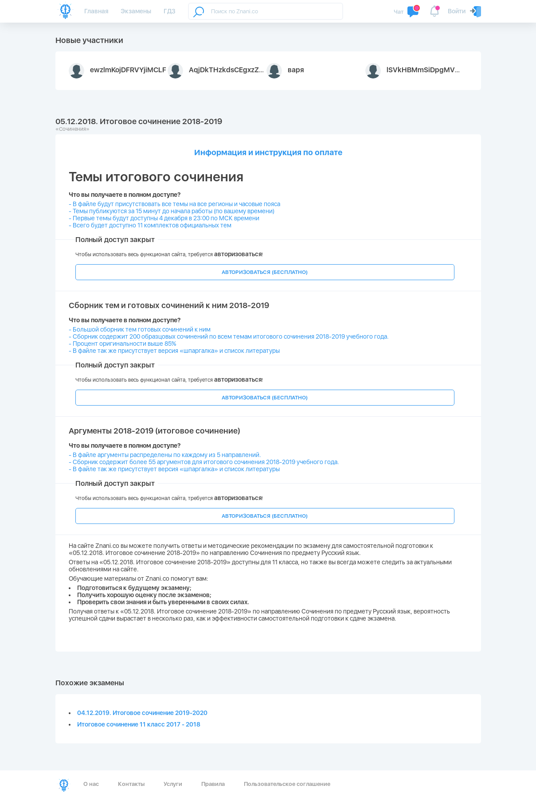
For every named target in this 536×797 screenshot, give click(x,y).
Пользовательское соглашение (287, 784)
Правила (213, 784)
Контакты (131, 784)
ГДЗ (170, 11)
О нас (91, 784)
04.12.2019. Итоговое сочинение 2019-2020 (142, 712)
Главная (96, 11)
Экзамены (136, 11)
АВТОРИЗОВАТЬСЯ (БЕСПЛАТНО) (265, 272)
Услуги (173, 784)
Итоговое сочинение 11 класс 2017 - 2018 (138, 724)
